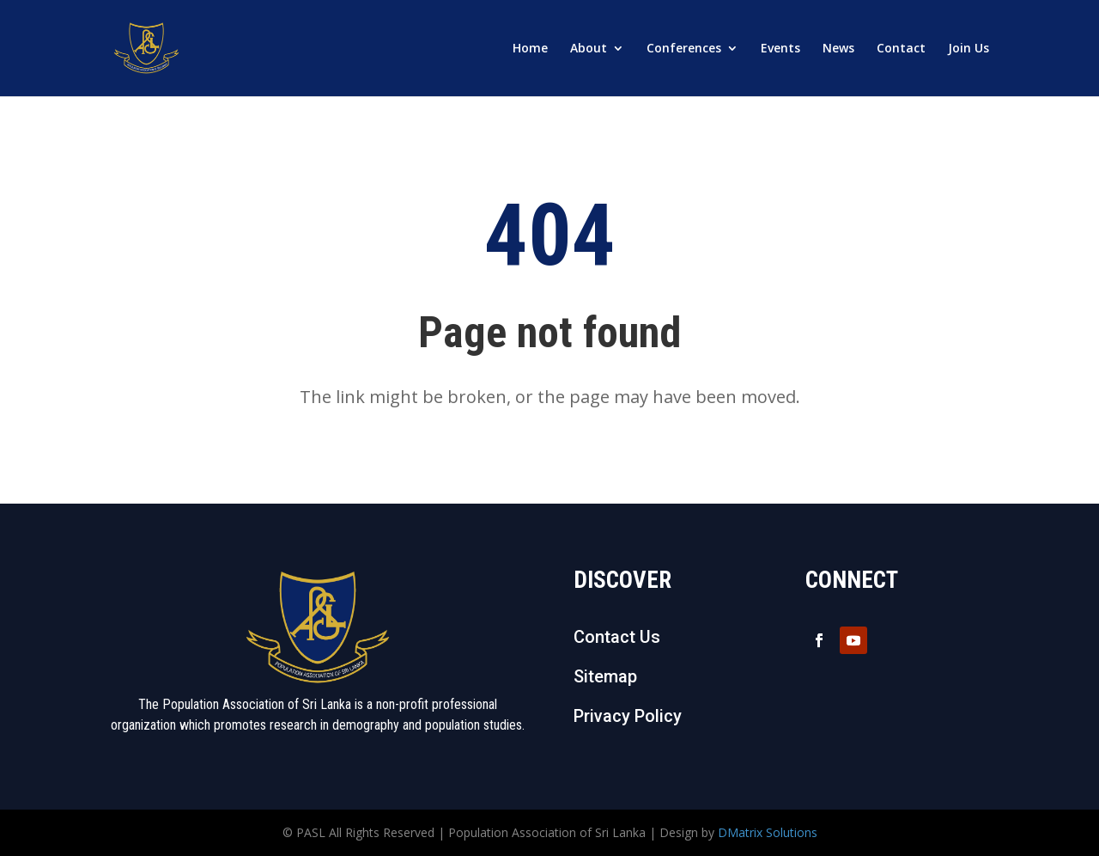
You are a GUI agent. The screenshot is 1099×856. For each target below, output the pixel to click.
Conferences (684, 49)
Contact (901, 49)
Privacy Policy (628, 716)
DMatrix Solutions (767, 832)
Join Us (968, 49)
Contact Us (617, 637)
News (838, 49)
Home (530, 49)
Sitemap (605, 676)
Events (780, 49)
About (588, 49)
